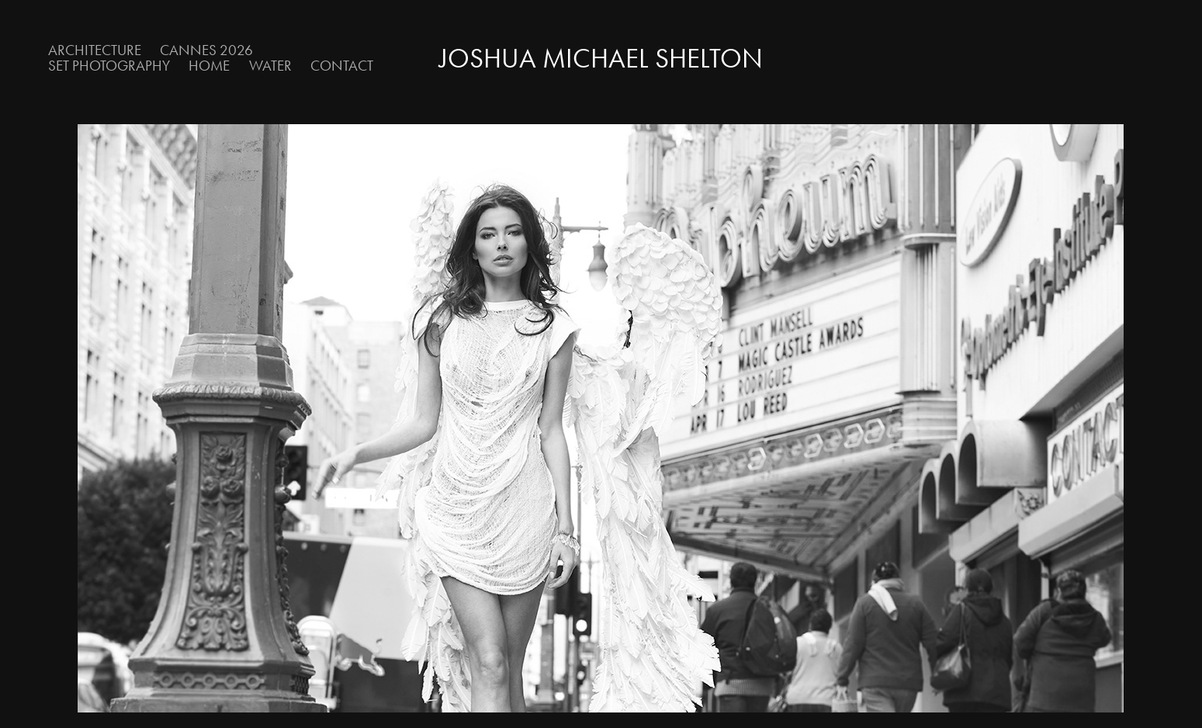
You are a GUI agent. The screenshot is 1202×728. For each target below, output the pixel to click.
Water (270, 66)
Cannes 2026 (206, 50)
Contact (341, 66)
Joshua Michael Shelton (601, 59)
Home (209, 66)
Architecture (94, 50)
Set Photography (109, 66)
